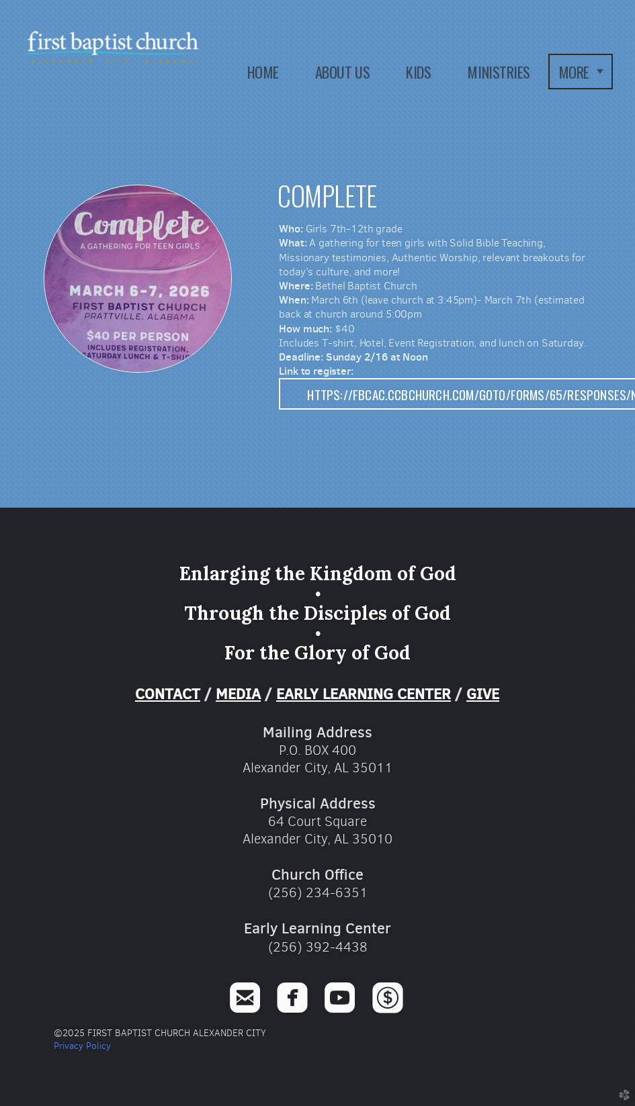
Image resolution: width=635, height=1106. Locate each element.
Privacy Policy (82, 1046)
